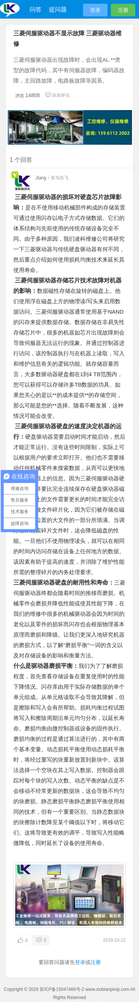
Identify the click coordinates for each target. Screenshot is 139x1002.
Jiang (41, 177)
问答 (36, 9)
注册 (123, 10)
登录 (95, 10)
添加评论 (57, 95)
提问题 (58, 9)
